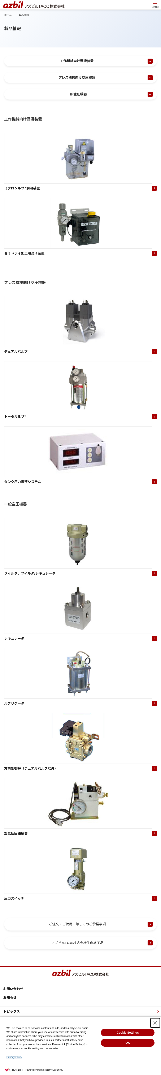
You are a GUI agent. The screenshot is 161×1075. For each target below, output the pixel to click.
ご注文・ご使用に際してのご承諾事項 (77, 924)
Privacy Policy (14, 1057)
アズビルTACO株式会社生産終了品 (77, 943)
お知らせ (10, 998)
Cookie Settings (128, 1032)
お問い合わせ (13, 989)
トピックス (11, 1011)
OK (128, 1042)
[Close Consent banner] (155, 1023)
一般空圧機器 (77, 94)
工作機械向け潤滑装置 (76, 61)
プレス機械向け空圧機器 (76, 78)
